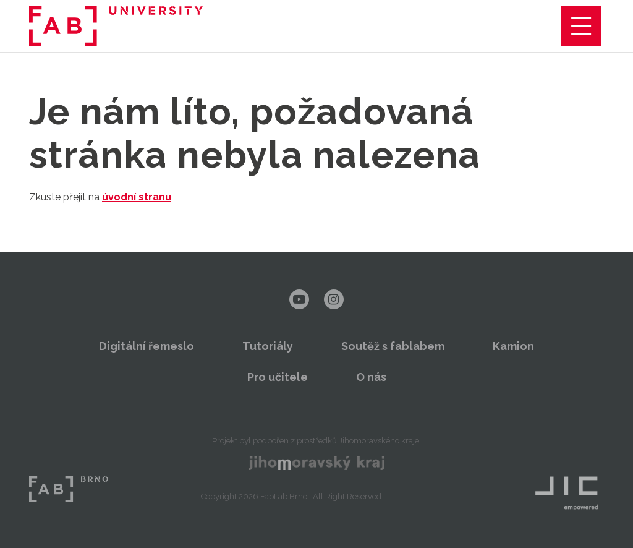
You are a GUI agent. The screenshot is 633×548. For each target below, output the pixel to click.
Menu (581, 26)
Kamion (513, 346)
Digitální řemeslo (146, 346)
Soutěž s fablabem (392, 346)
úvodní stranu (136, 197)
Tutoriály (267, 346)
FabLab (68, 489)
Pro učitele (277, 376)
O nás (371, 376)
